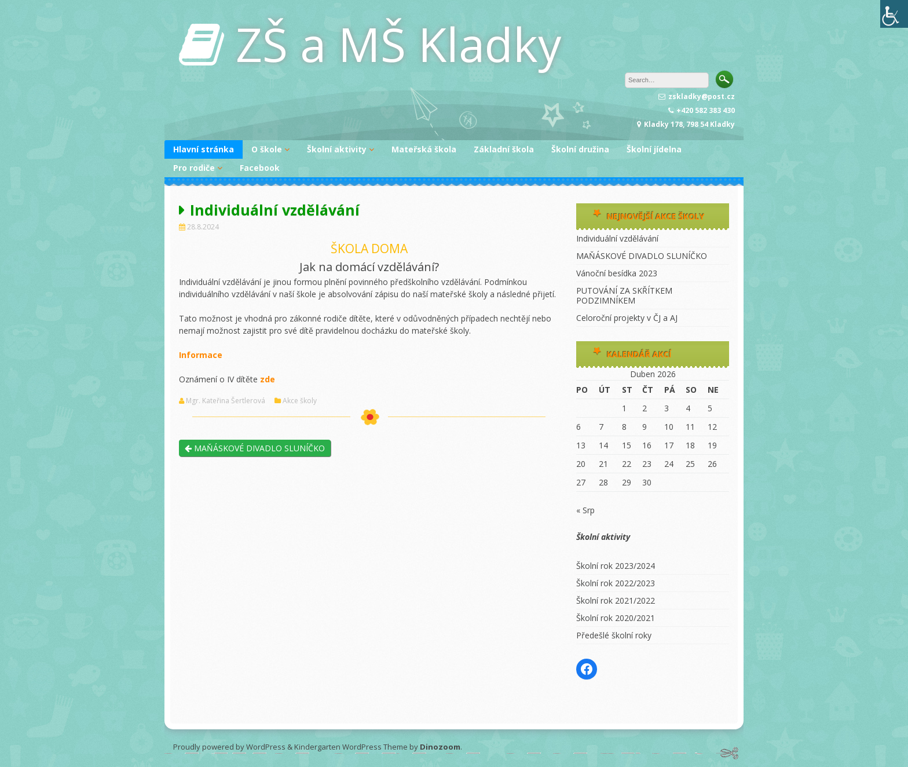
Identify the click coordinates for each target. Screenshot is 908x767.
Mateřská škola (423, 149)
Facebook (260, 167)
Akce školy (300, 401)
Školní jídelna (654, 149)
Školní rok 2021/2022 (615, 600)
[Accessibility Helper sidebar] (894, 14)
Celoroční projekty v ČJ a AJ (627, 317)
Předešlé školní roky (613, 635)
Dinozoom (440, 747)
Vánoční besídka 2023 (616, 273)
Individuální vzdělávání (617, 238)
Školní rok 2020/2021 (615, 617)
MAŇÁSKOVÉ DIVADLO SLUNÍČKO (255, 448)
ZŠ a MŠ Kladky (398, 43)
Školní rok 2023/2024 (615, 565)
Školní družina (580, 149)
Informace (200, 354)
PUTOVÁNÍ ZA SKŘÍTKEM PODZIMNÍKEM (624, 295)
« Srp (585, 510)
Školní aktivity (337, 149)
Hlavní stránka (203, 149)
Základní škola (504, 149)
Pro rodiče (194, 167)
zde (267, 379)
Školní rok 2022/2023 (615, 583)
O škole (266, 149)
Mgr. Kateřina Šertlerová (225, 401)
